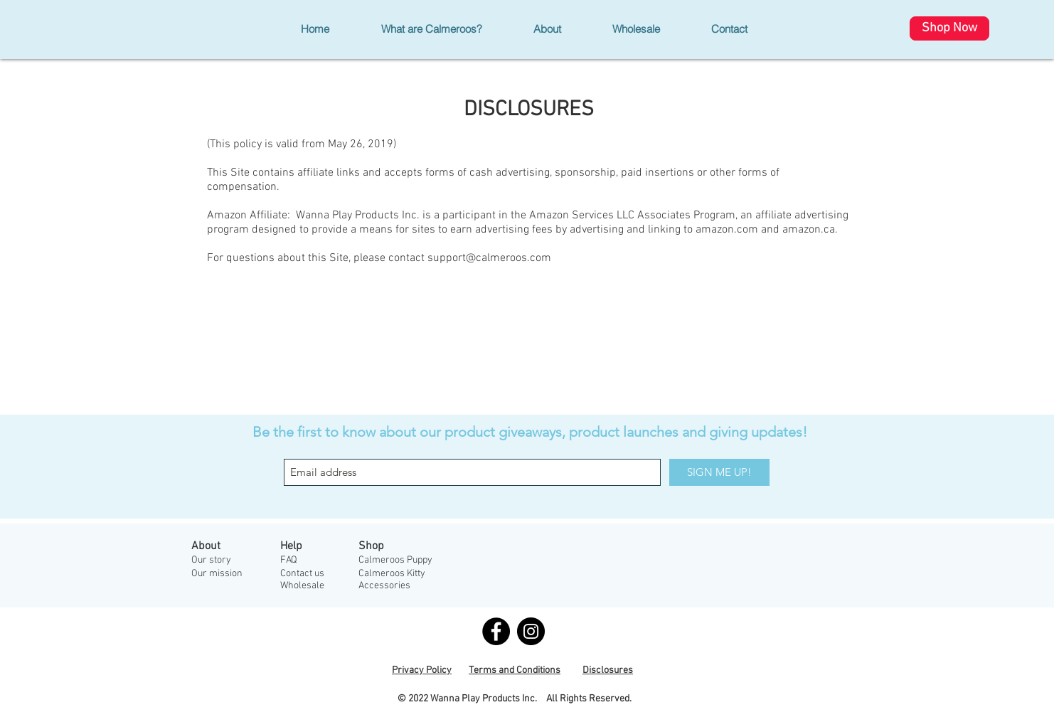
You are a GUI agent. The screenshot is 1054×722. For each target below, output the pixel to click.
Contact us (302, 574)
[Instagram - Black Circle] (531, 631)
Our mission (217, 574)
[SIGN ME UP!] (719, 472)
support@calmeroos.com (489, 258)
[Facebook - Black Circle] (496, 631)
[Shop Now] (949, 28)
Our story (211, 560)
